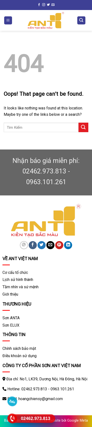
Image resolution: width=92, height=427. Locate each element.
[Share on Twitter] (42, 245)
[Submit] (83, 127)
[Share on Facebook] (33, 245)
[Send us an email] (53, 5)
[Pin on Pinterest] (59, 245)
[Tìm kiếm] (81, 20)
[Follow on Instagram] (43, 5)
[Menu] (8, 20)
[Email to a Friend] (50, 245)
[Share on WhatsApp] (24, 245)
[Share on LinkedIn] (68, 245)
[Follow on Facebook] (39, 5)
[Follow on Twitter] (48, 5)
